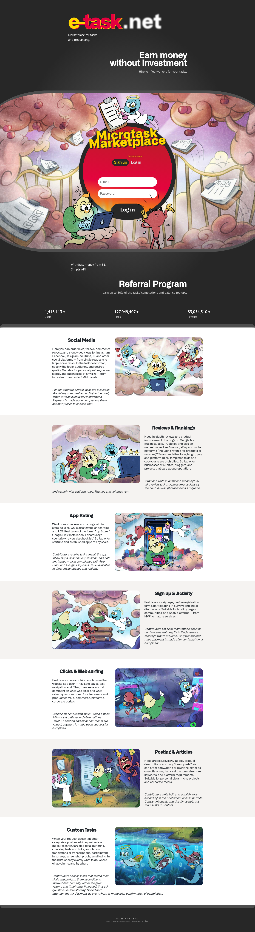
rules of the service (144, 171)
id (133, 919)
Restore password (135, 156)
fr (125, 919)
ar (137, 919)
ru (129, 919)
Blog (146, 921)
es (122, 919)
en (117, 919)
